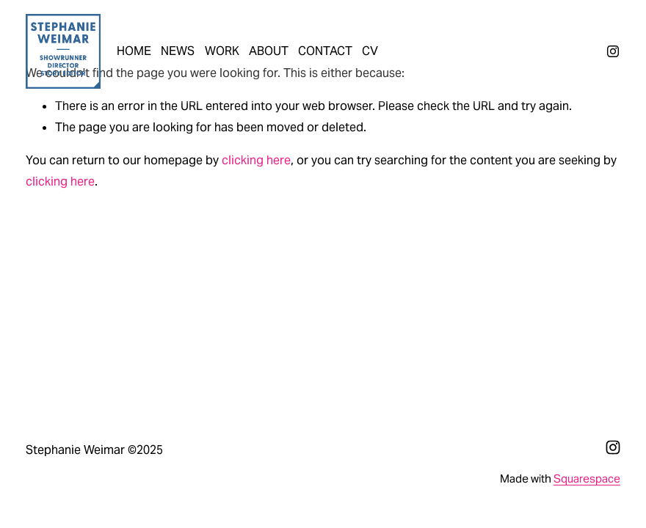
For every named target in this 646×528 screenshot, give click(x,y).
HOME (134, 51)
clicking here (256, 160)
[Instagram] (613, 51)
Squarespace (587, 478)
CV (370, 51)
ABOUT (268, 51)
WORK (222, 51)
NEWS (178, 51)
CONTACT (325, 51)
